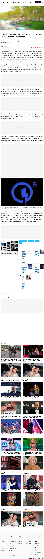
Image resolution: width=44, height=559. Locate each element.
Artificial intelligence (12, 546)
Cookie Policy (20, 543)
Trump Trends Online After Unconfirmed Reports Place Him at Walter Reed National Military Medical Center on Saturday (32, 416)
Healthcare (11, 539)
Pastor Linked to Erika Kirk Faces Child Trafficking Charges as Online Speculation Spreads (32, 360)
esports (10, 550)
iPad (2, 67)
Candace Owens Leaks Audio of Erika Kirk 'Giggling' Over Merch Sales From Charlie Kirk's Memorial (11, 472)
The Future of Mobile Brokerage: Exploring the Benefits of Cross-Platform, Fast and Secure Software (24, 256)
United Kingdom (28, 541)
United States (28, 543)
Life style (2, 550)
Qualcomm (9, 89)
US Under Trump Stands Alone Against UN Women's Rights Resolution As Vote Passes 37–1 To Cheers (11, 435)
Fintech (10, 553)
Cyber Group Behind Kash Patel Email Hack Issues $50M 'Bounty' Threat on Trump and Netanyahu (10, 508)
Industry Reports (12, 555)
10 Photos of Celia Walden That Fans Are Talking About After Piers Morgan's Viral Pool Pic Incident (10, 416)
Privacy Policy (20, 541)
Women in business (12, 548)
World (2, 536)
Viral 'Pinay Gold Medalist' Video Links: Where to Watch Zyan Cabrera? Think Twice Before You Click (32, 379)
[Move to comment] (42, 47)
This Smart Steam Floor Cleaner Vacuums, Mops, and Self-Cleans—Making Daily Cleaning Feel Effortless (24, 282)
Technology (3, 546)
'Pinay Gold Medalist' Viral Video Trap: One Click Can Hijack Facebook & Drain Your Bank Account (10, 526)
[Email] (40, 47)
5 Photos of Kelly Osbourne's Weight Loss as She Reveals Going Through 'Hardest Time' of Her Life (32, 453)
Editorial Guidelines (32, 297)
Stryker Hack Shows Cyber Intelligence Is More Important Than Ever (37, 268)
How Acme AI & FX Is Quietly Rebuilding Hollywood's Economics (37, 252)
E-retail (10, 536)
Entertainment (3, 548)
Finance (10, 543)
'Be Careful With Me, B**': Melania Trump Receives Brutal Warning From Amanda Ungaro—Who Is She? (33, 508)
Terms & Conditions (21, 539)
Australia (27, 536)
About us (19, 536)
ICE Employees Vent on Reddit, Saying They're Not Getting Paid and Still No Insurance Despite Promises (11, 360)
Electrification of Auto (12, 541)
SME (1, 543)
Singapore (28, 539)
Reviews (2, 553)
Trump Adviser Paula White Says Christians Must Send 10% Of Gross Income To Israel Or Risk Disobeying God (32, 472)
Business (2, 541)
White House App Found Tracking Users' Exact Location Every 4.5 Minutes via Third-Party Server (11, 397)
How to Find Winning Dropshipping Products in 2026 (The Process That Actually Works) (24, 268)
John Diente (4, 46)
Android (13, 61)
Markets (2, 539)
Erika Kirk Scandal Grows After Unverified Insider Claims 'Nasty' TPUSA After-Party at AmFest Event (32, 435)
